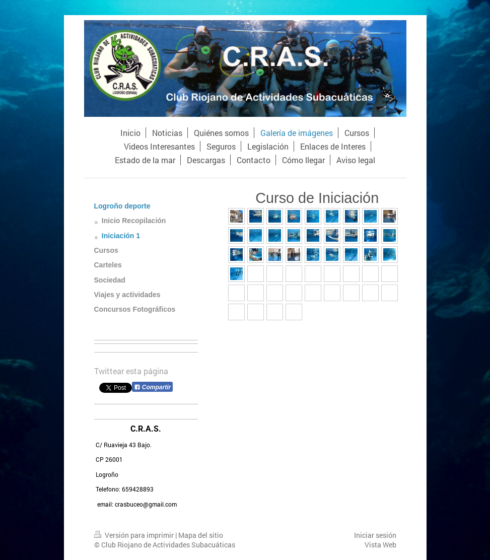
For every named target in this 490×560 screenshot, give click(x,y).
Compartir (152, 387)
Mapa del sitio (200, 535)
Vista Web (380, 544)
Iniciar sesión (375, 535)
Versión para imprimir (134, 535)
